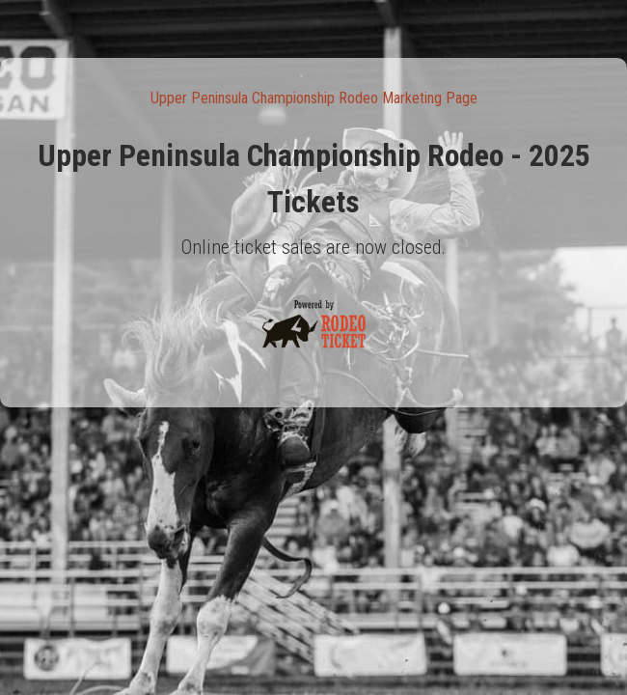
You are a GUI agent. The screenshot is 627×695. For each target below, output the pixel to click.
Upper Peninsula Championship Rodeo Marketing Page (313, 98)
